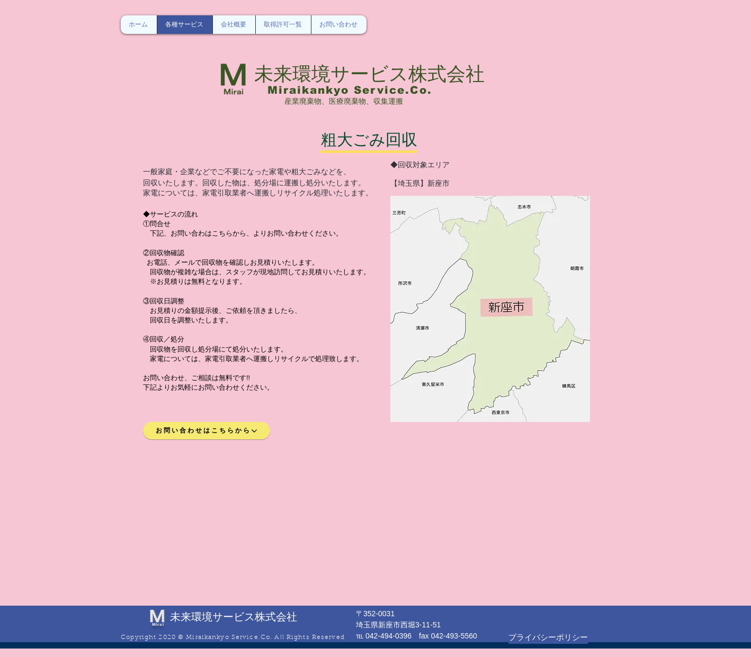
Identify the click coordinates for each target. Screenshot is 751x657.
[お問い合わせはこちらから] (206, 430)
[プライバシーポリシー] (548, 637)
